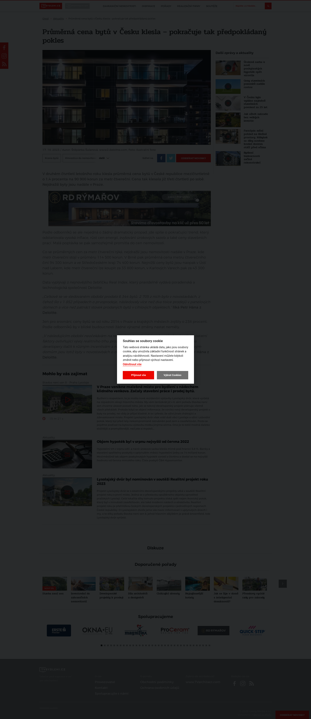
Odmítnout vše (132, 364)
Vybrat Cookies (172, 375)
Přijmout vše (138, 375)
